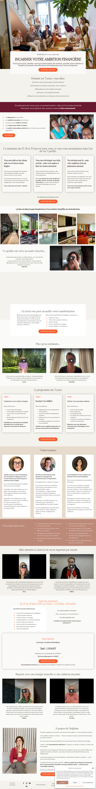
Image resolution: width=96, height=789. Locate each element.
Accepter (62, 782)
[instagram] (26, 783)
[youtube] (30, 783)
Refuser (75, 782)
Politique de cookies (70, 786)
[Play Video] (71, 127)
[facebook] (23, 783)
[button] (93, 768)
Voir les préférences (88, 782)
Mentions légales (80, 786)
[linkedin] (26, 786)
